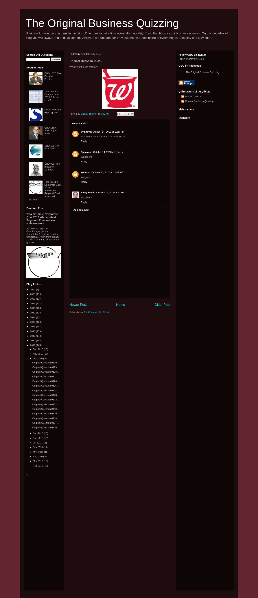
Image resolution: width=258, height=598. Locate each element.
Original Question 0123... (45, 395)
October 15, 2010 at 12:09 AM (107, 172)
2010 (33, 345)
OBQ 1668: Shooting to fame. (50, 130)
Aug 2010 (38, 438)
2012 (33, 336)
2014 (33, 326)
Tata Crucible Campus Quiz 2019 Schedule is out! (52, 95)
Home (120, 305)
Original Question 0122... (45, 399)
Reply (84, 141)
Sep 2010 (38, 433)
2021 (33, 294)
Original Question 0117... (45, 422)
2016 (33, 317)
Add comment (81, 210)
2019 (33, 303)
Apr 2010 (38, 456)
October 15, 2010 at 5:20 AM (111, 192)
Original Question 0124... (45, 390)
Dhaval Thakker (193, 96)
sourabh (85, 172)
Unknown (86, 131)
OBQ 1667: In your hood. (51, 147)
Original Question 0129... (45, 367)
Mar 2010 (38, 461)
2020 (33, 298)
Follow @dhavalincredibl (191, 58)
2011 (33, 340)
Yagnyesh (86, 152)
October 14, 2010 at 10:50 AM (108, 131)
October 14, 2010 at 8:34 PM (108, 152)
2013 (33, 331)
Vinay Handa (88, 192)
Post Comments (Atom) (96, 312)
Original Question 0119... (45, 413)
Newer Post (78, 305)
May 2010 (38, 452)
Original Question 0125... (45, 385)
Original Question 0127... (45, 376)
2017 (33, 312)
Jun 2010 (38, 447)
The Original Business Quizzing (102, 23)
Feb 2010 (38, 466)
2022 (33, 289)
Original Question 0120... (45, 409)
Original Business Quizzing (199, 101)
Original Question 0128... (45, 371)
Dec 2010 (38, 349)
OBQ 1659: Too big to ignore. (52, 111)
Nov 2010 (38, 353)
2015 (33, 322)
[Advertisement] (43, 533)
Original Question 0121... (45, 404)
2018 (33, 308)
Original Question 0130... (45, 362)
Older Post (162, 305)
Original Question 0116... (45, 427)
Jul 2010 (38, 442)
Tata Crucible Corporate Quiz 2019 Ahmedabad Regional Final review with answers (44, 190)
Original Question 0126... (45, 381)
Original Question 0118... (45, 418)
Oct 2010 (38, 358)
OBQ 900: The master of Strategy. (52, 166)
